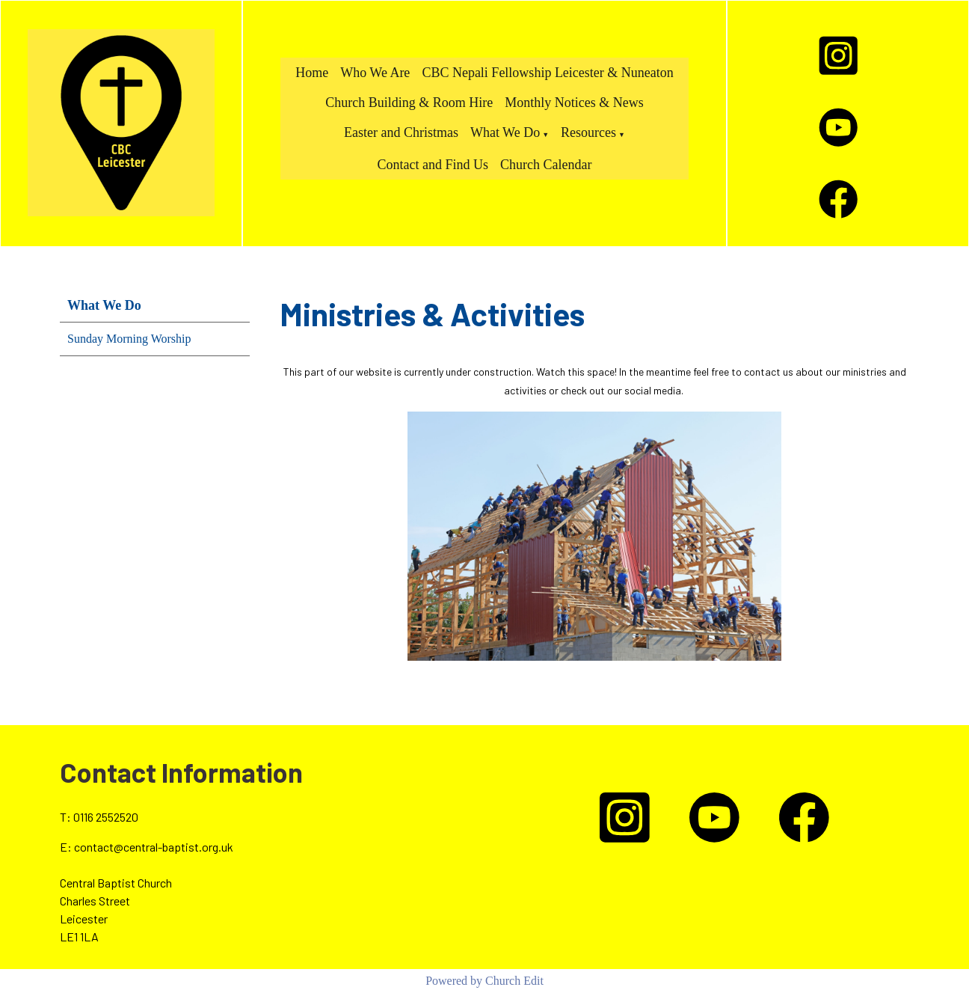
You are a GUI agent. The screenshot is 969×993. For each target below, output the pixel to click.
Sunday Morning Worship (129, 338)
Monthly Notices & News (574, 102)
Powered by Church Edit (484, 980)
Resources (588, 132)
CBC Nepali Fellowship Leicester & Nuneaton (547, 72)
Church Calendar (545, 164)
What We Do (505, 132)
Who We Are (375, 72)
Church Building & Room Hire (409, 102)
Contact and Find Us (433, 164)
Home (311, 72)
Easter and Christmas (401, 132)
